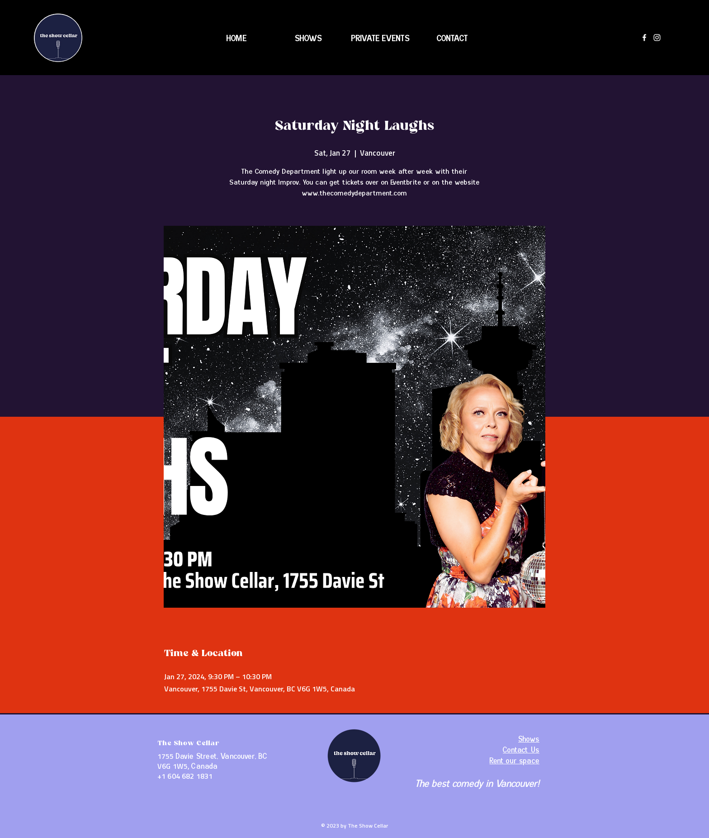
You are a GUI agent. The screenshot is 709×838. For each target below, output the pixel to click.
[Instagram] (657, 37)
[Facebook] (644, 37)
